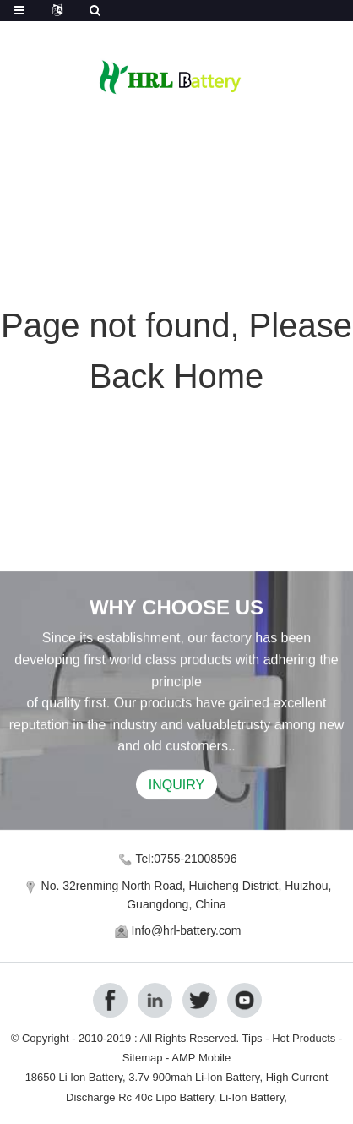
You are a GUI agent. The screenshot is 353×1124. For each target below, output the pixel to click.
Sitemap (142, 1057)
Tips (252, 1038)
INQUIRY (176, 786)
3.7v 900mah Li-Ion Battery (193, 1077)
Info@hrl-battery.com (187, 930)
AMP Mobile (201, 1057)
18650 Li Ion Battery (73, 1077)
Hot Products (303, 1038)
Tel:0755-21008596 (186, 858)
